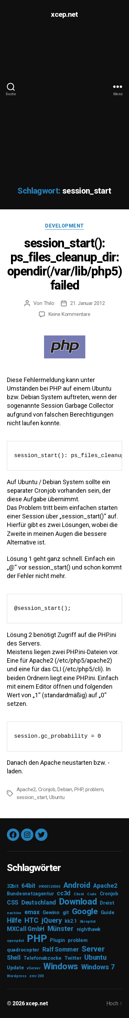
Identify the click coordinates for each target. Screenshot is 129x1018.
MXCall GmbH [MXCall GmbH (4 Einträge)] (25, 928)
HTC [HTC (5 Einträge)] (31, 920)
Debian (64, 789)
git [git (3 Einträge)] (66, 913)
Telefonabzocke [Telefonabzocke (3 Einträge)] (42, 958)
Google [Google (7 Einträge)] (85, 911)
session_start (32, 797)
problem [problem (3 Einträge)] (77, 940)
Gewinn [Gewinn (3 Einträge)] (51, 913)
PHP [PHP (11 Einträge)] (37, 938)
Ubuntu (56, 797)
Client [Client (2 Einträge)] (79, 894)
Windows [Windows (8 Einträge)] (60, 966)
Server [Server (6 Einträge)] (93, 948)
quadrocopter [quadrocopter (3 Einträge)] (23, 950)
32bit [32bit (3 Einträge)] (13, 886)
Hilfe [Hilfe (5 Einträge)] (14, 920)
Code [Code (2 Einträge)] (92, 894)
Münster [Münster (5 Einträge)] (60, 928)
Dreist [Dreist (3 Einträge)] (107, 903)
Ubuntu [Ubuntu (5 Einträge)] (95, 957)
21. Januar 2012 (87, 303)
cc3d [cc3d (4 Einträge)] (64, 893)
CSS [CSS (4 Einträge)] (12, 902)
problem (94, 789)
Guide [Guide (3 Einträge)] (108, 913)
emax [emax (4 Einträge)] (32, 912)
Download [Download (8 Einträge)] (78, 902)
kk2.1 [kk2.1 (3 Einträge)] (71, 921)
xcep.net (64, 14)
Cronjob (46, 789)
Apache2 (26, 789)
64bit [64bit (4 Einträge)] (28, 885)
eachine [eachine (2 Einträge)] (14, 913)
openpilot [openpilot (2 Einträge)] (15, 941)
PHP (78, 789)
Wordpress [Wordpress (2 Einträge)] (16, 976)
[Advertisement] (64, 96)
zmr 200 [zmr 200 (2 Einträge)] (36, 976)
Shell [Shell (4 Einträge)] (14, 957)
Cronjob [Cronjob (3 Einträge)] (109, 894)
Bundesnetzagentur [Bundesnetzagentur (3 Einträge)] (30, 894)
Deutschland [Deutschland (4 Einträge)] (38, 902)
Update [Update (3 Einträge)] (15, 968)
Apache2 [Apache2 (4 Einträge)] (105, 885)
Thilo (49, 303)
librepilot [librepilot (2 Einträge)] (88, 921)
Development (64, 226)
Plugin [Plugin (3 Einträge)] (57, 940)
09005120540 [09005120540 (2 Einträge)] (49, 886)
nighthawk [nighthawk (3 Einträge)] (89, 929)
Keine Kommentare (69, 314)
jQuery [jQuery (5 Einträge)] (51, 920)
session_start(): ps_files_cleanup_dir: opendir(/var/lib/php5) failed (64, 264)
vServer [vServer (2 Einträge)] (33, 968)
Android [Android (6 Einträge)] (76, 885)
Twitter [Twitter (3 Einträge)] (72, 958)
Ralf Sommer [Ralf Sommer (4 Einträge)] (60, 949)
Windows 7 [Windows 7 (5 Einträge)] (98, 967)
